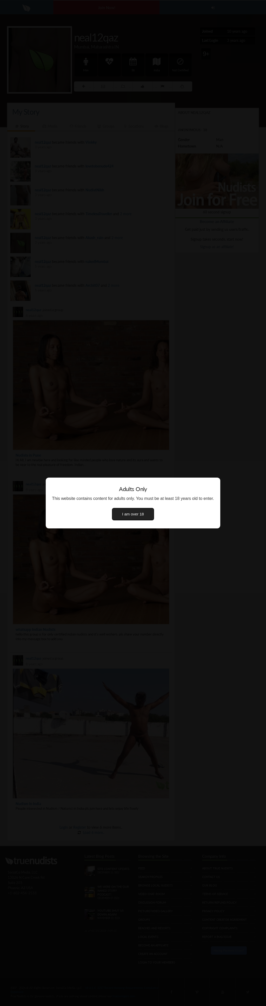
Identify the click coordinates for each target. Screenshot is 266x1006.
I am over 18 (133, 514)
